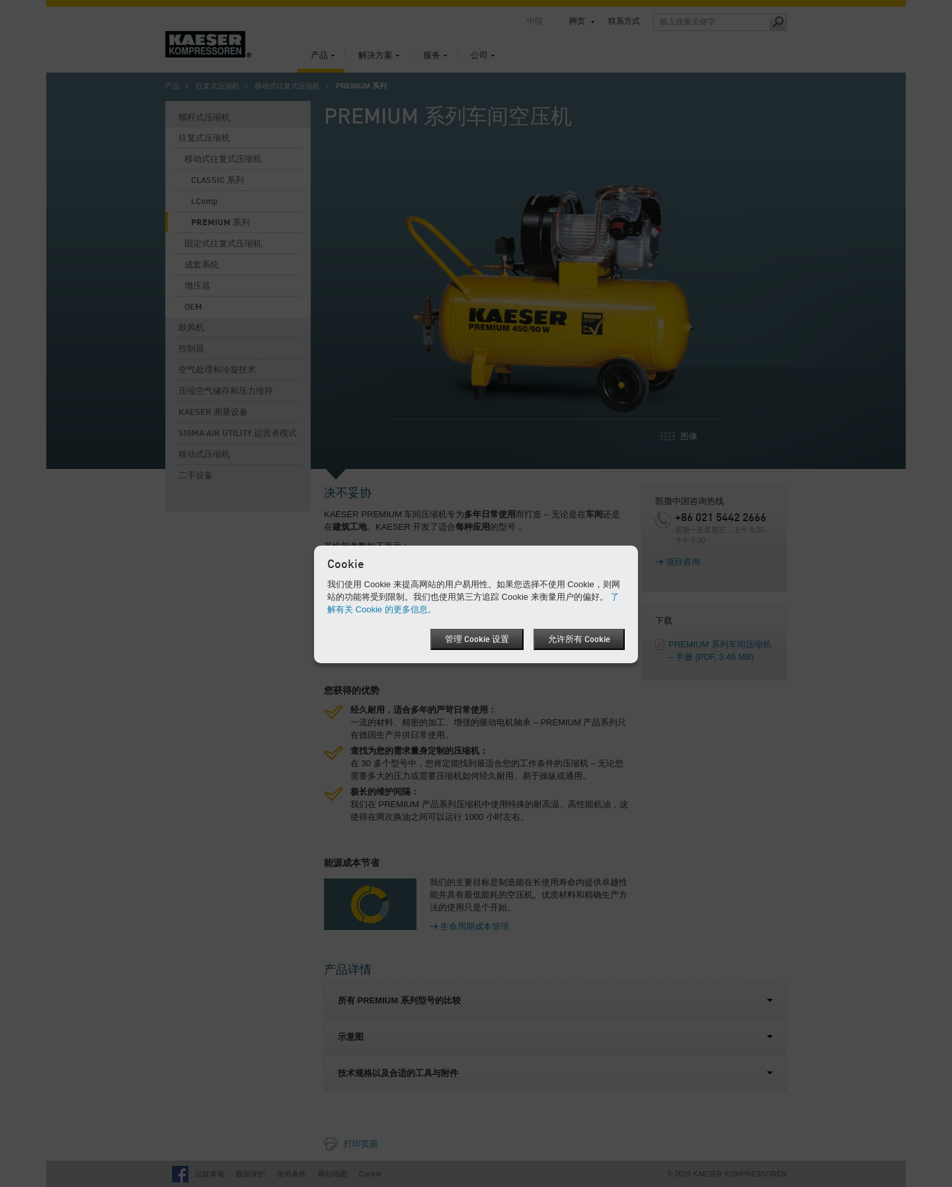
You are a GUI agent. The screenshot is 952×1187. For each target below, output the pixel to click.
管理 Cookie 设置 (477, 639)
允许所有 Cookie (579, 639)
